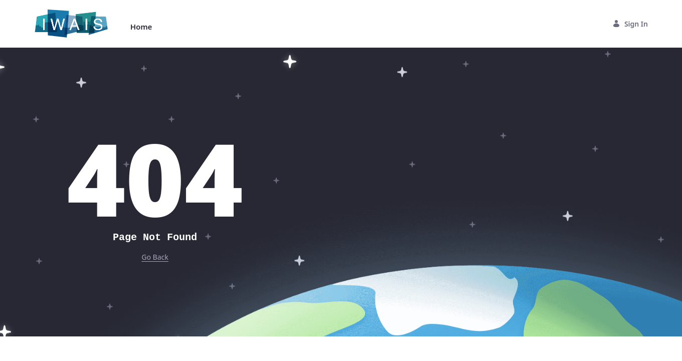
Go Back (154, 257)
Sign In (630, 24)
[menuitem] (141, 27)
